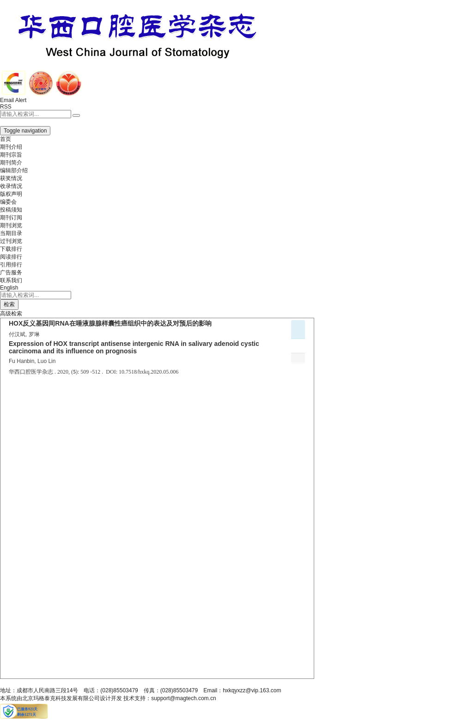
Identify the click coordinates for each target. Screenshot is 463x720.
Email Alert (13, 100)
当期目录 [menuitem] (11, 233)
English (9, 287)
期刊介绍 (11, 147)
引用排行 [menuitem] (11, 264)
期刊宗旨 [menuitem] (11, 154)
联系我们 (11, 280)
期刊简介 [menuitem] (11, 162)
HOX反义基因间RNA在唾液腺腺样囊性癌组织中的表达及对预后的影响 (110, 323)
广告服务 (11, 272)
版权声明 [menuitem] (11, 194)
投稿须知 (11, 209)
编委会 (8, 202)
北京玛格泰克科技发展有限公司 (61, 698)
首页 (5, 139)
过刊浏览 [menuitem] (11, 241)
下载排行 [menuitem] (11, 249)
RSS (6, 106)
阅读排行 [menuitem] (11, 257)
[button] (11, 122)
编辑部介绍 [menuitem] (14, 170)
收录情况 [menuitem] (11, 186)
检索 (9, 304)
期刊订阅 (11, 217)
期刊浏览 (11, 225)
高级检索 (11, 313)
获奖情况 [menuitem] (11, 178)
